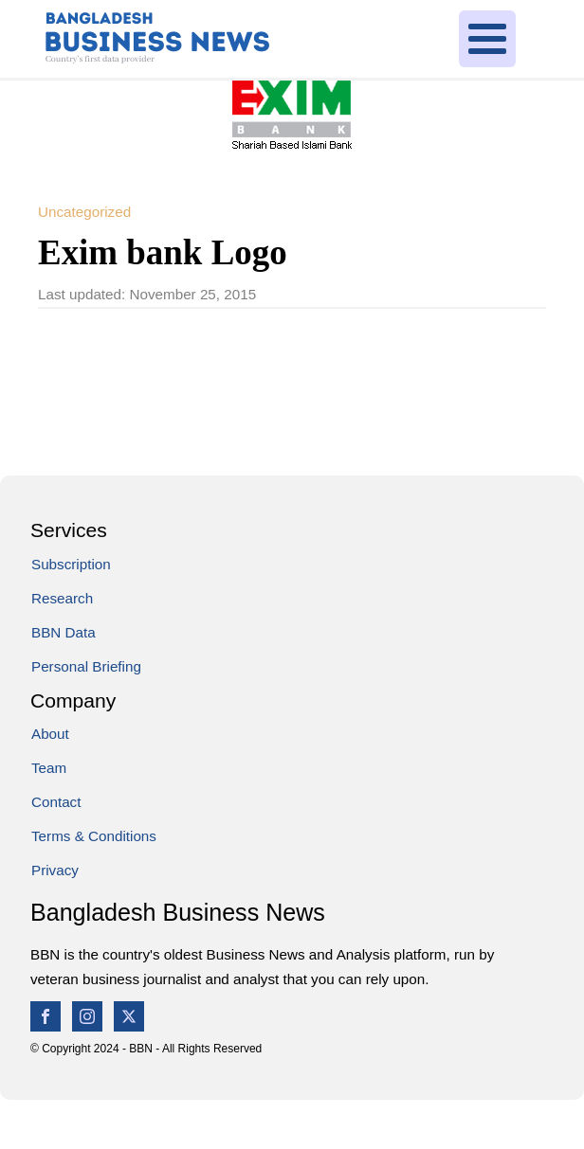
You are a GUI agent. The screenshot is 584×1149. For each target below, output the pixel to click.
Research (62, 598)
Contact (56, 802)
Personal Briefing (86, 666)
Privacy (55, 870)
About (50, 734)
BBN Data (63, 632)
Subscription (71, 564)
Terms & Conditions (93, 836)
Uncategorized (84, 212)
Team (48, 768)
